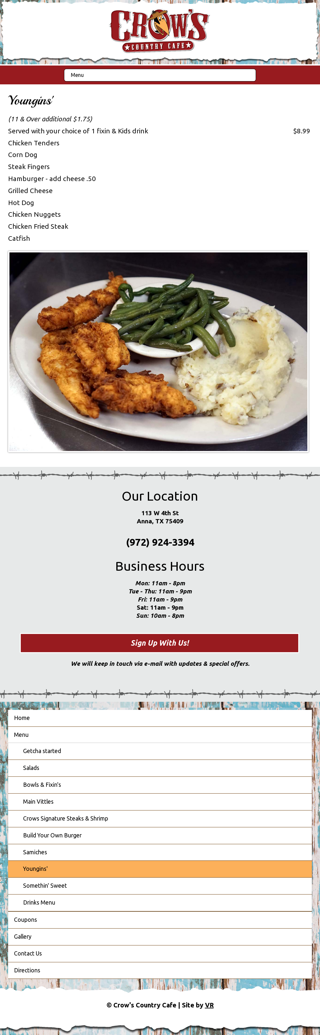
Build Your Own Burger (52, 835)
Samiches (35, 852)
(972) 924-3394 (160, 542)
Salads (31, 768)
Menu (77, 75)
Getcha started (42, 751)
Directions (27, 970)
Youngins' (35, 869)
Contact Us (28, 953)
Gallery (23, 936)
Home (22, 718)
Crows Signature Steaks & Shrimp (65, 818)
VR (209, 1005)
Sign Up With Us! (160, 643)
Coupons (25, 920)
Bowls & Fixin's (42, 785)
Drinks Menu (39, 902)
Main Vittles (38, 801)
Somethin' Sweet (45, 886)
